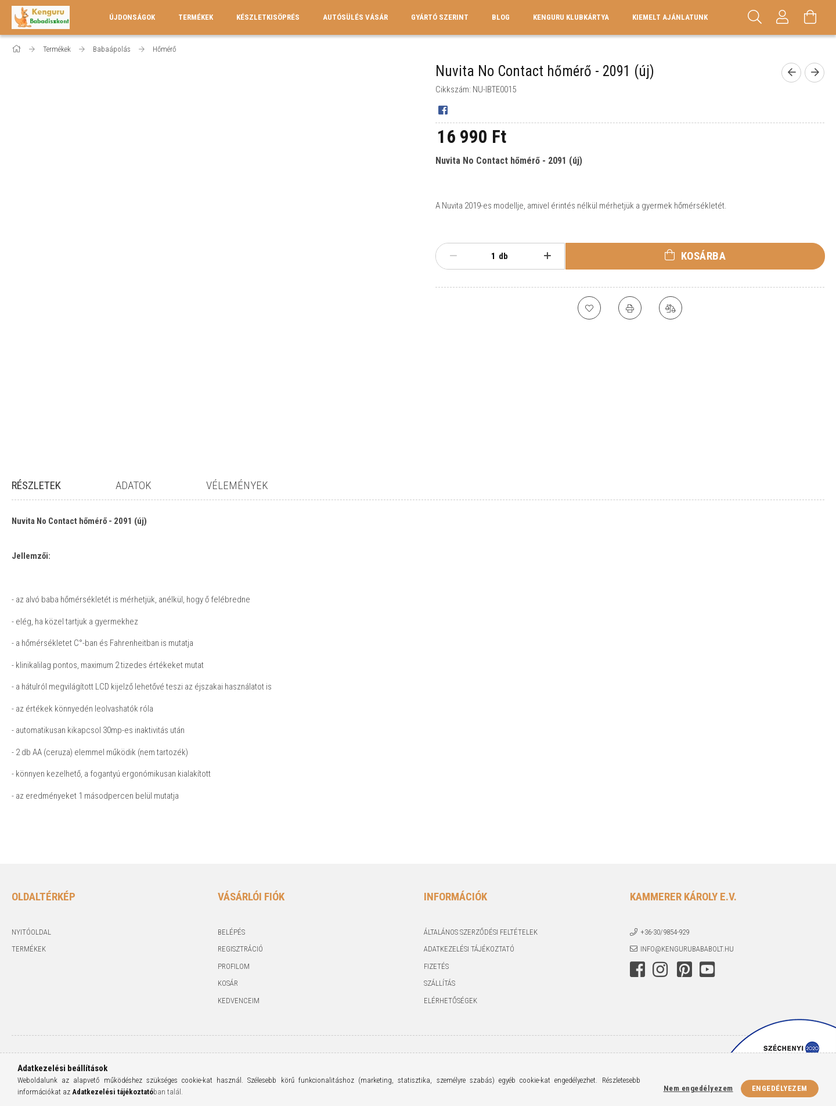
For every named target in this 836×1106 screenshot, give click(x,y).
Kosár (228, 975)
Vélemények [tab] (237, 485)
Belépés (231, 924)
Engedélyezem (780, 1088)
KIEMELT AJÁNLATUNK (670, 17)
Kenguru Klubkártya (571, 17)
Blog (501, 17)
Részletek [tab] (36, 485)
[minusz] (453, 256)
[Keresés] (755, 17)
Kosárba (703, 256)
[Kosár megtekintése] (810, 17)
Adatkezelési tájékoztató (469, 941)
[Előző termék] (791, 72)
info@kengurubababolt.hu (687, 941)
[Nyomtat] (630, 307)
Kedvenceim (239, 992)
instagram (660, 961)
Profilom (234, 958)
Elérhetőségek (450, 992)
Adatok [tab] (134, 485)
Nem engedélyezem (698, 1088)
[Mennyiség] (487, 256)
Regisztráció (240, 941)
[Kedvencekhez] (589, 307)
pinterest (684, 961)
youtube (707, 961)
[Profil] (783, 17)
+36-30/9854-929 (664, 924)
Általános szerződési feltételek (481, 924)
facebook (637, 961)
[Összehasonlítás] (670, 307)
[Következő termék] (814, 72)
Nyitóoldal (31, 924)
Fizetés (436, 958)
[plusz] (548, 256)
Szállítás (439, 975)
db (503, 256)
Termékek (29, 941)
